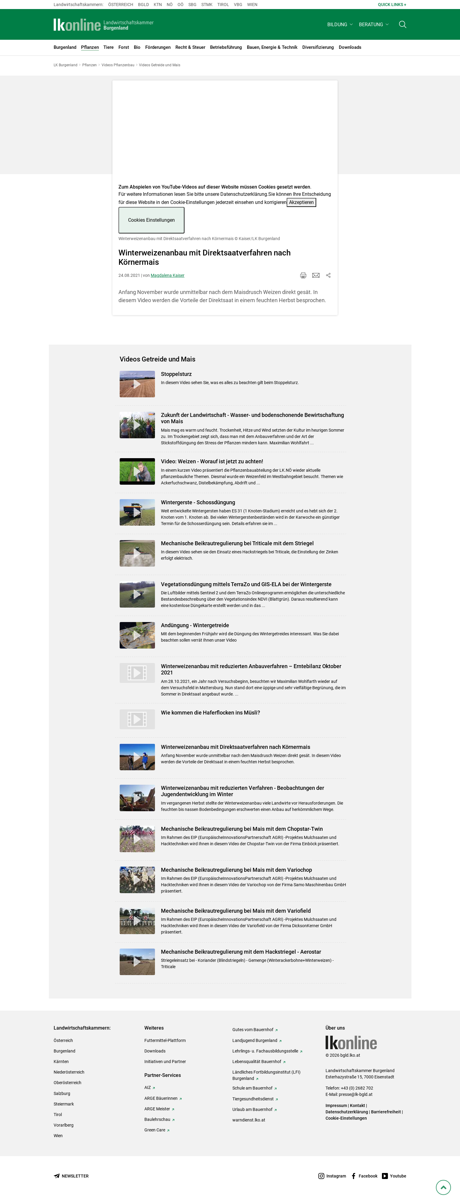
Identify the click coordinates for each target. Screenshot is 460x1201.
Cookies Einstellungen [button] (151, 220)
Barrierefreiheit (386, 1111)
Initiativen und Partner (165, 1061)
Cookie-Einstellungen (346, 1118)
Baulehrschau (157, 1119)
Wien (252, 4)
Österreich (120, 4)
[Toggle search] (402, 26)
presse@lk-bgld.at (356, 1094)
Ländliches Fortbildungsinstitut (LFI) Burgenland (266, 1075)
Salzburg (62, 1093)
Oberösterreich (67, 1082)
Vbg (238, 4)
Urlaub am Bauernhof (252, 1109)
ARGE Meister (157, 1108)
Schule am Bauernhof (252, 1088)
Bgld (143, 4)
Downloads (154, 1051)
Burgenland (64, 1051)
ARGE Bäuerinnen (161, 1098)
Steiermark (64, 1104)
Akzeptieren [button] (301, 202)
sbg (192, 4)
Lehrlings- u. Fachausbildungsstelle (265, 1051)
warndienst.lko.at (248, 1120)
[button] (341, 26)
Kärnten (61, 1061)
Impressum (336, 1105)
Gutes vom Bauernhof (252, 1029)
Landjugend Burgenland (254, 1040)
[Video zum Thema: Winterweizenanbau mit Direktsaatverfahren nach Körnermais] (225, 133)
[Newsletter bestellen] (71, 1176)
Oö (181, 4)
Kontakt (357, 1105)
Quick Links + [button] (392, 4)
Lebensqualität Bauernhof (256, 1061)
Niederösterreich (69, 1072)
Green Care (154, 1130)
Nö (170, 4)
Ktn (158, 4)
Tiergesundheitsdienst (253, 1098)
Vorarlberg (64, 1125)
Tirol (223, 4)
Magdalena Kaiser (167, 275)
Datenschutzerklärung (243, 194)
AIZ (147, 1087)
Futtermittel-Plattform (165, 1040)
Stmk (207, 4)
